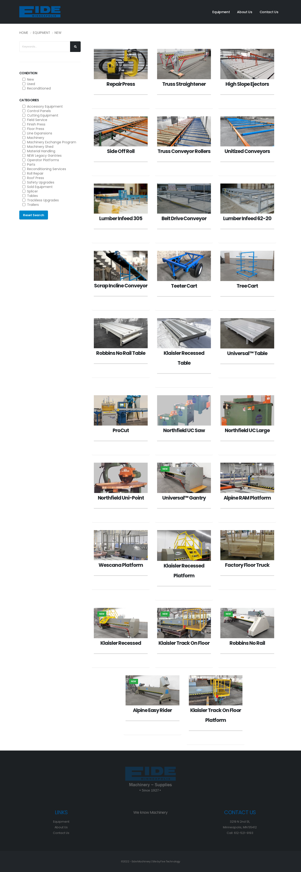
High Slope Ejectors (247, 84)
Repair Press (121, 84)
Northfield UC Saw (184, 430)
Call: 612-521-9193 (240, 833)
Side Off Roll (120, 151)
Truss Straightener (184, 84)
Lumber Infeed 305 (120, 218)
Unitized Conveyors (247, 151)
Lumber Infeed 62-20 (247, 218)
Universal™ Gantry (184, 497)
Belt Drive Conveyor (184, 218)
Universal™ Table (247, 353)
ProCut (121, 430)
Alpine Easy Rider (152, 710)
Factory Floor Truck (247, 565)
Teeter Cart (184, 285)
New (58, 33)
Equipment (221, 12)
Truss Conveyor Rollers (184, 151)
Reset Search (33, 215)
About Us (244, 12)
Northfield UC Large (247, 430)
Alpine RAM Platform (247, 497)
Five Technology (170, 861)
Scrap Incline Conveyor (120, 285)
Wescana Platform (121, 565)
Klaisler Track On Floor (184, 643)
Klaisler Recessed (120, 643)
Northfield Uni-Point (121, 497)
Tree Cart (247, 285)
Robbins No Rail (247, 643)
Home (23, 33)
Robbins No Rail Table (120, 353)
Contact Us (269, 12)
